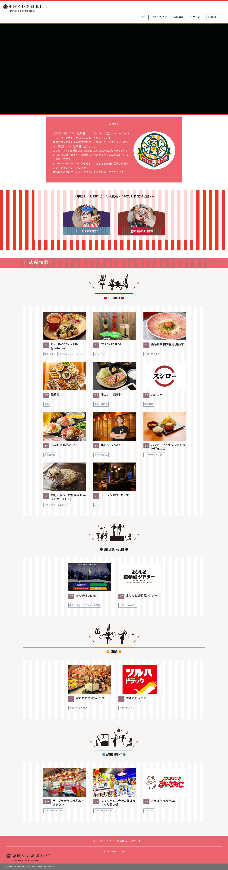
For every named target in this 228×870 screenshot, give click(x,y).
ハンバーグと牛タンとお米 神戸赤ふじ (168, 446)
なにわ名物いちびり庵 (90, 698)
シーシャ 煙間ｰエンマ (115, 495)
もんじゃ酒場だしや (64, 445)
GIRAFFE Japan (86, 595)
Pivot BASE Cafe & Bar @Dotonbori (65, 346)
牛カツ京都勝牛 (111, 394)
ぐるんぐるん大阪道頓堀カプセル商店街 (118, 802)
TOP (142, 17)
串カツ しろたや (111, 445)
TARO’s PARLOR (111, 344)
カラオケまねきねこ (164, 800)
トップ (91, 841)
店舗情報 (178, 17)
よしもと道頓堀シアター (141, 595)
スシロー (156, 394)
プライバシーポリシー (114, 851)
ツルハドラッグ (136, 698)
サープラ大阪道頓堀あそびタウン (68, 802)
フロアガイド (159, 17)
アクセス (195, 17)
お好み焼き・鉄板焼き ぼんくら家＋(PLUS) (68, 497)
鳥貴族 (55, 394)
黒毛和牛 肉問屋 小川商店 (167, 344)
